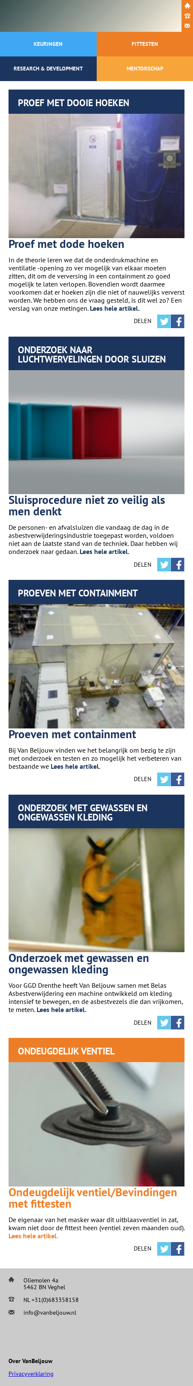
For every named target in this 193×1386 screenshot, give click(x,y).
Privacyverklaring (31, 1374)
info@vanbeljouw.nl (49, 1312)
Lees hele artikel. (115, 308)
